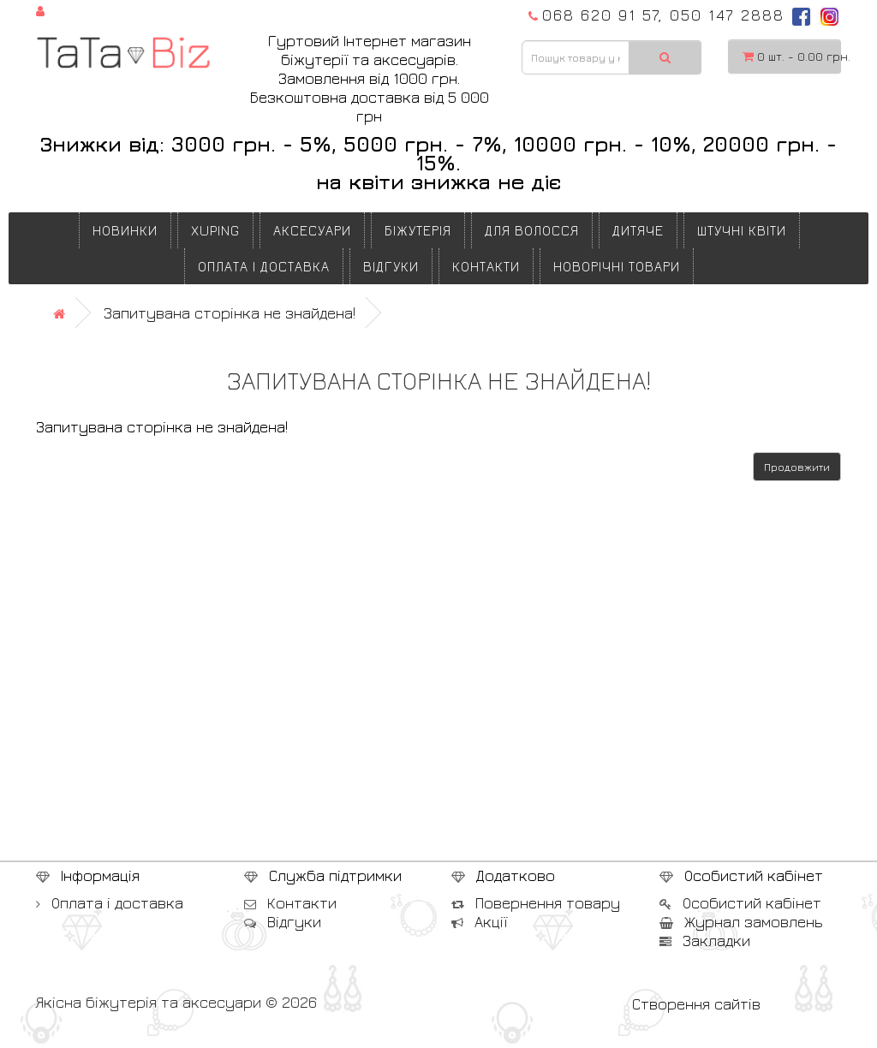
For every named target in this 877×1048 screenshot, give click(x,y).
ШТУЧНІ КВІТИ (741, 230)
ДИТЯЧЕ (638, 230)
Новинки (125, 230)
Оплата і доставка (264, 266)
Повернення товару (535, 903)
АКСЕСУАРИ (312, 230)
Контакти (486, 266)
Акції (479, 922)
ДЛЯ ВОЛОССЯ (532, 230)
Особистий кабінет (740, 903)
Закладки (704, 941)
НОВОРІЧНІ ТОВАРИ (616, 266)
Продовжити (797, 467)
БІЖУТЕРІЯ (418, 230)
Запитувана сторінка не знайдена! (229, 313)
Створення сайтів (696, 1004)
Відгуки (391, 266)
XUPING (215, 230)
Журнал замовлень (741, 922)
